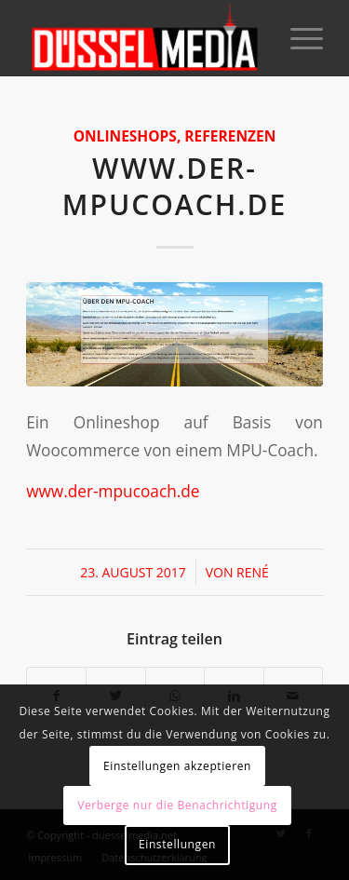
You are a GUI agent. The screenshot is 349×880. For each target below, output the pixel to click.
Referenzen (229, 136)
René (252, 572)
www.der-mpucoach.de (174, 186)
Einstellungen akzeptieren (177, 766)
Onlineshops (125, 136)
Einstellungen (177, 844)
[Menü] (297, 38)
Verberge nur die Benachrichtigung (177, 805)
